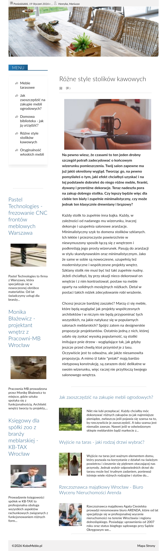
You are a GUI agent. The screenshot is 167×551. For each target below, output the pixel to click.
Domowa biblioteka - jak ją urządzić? (32, 120)
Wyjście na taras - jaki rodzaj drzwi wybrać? (101, 442)
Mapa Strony (146, 546)
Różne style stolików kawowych (29, 137)
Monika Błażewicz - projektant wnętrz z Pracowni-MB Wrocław (24, 328)
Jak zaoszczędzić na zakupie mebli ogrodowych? (106, 397)
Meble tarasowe (27, 85)
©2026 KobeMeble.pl (27, 546)
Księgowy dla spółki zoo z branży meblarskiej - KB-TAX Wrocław (23, 437)
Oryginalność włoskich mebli (32, 152)
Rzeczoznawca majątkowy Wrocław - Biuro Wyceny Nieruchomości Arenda (101, 489)
